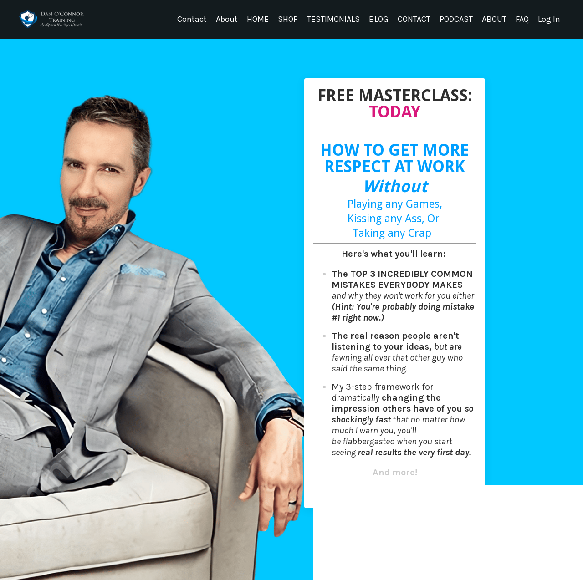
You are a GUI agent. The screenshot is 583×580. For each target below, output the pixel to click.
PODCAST (456, 19)
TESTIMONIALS (333, 19)
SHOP (288, 19)
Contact (192, 19)
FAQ (522, 19)
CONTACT (414, 19)
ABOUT (494, 19)
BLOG (379, 19)
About (227, 19)
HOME (258, 19)
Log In (549, 19)
